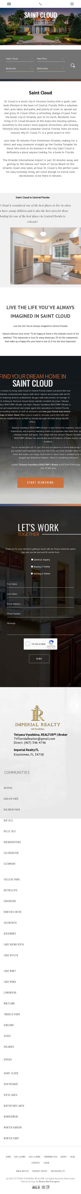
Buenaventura (12, 842)
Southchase (11, 1084)
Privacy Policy (39, 1171)
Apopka (8, 787)
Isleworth (10, 922)
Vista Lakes (11, 1094)
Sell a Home (34, 1157)
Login (46, 1163)
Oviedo (8, 1059)
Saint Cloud (11, 1073)
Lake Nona (10, 981)
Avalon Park (11, 798)
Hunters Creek (13, 911)
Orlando (9, 1046)
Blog (72, 1157)
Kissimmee (10, 933)
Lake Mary (10, 970)
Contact (36, 1163)
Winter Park (11, 1138)
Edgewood (10, 901)
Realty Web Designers (49, 1181)
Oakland (9, 1025)
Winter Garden (13, 1127)
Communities (50, 1157)
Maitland (9, 1003)
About (64, 1157)
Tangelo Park (12, 1014)
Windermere (11, 1116)
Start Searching (40, 490)
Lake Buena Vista (14, 944)
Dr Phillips (11, 890)
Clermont (10, 863)
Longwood (10, 992)
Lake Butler (11, 955)
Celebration (11, 852)
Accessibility (58, 1171)
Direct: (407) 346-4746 (30, 742)
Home (8, 1157)
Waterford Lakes (14, 1105)
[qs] (51, 59)
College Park (12, 879)
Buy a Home (19, 1157)
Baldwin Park (12, 809)
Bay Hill (8, 820)
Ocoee (7, 1035)
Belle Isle (10, 831)
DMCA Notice (22, 1171)
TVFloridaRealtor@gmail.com (34, 739)
